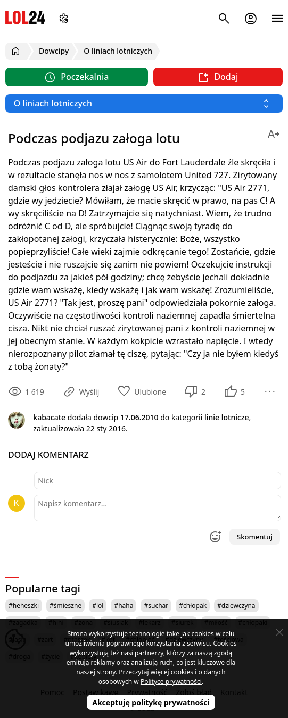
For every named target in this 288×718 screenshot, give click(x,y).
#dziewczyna (236, 605)
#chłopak (193, 605)
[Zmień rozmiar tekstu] (273, 132)
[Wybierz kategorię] (144, 103)
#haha (123, 605)
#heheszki (24, 605)
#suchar (156, 605)
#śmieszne (65, 605)
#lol (97, 605)
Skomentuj (255, 536)
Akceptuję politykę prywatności (151, 702)
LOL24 (25, 17)
